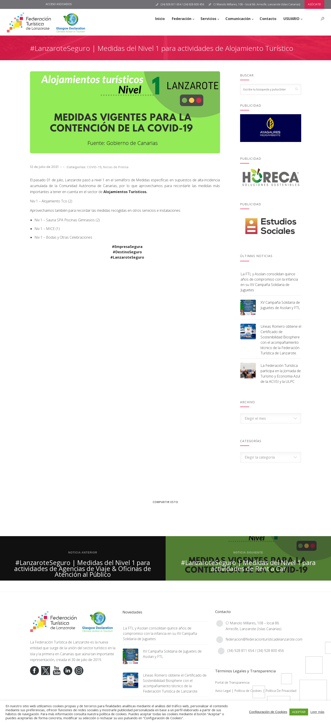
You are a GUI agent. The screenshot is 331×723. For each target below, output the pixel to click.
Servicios (208, 18)
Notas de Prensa (115, 167)
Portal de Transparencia (232, 682)
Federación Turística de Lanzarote (62, 642)
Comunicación (238, 18)
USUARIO (291, 18)
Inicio (160, 18)
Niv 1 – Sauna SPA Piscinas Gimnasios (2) (67, 220)
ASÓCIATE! (314, 4)
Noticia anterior (82, 552)
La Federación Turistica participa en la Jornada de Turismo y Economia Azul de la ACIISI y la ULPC (281, 373)
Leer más (317, 712)
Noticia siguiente (248, 552)
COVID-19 (94, 167)
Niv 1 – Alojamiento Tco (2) (51, 201)
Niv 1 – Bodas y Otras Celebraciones (63, 237)
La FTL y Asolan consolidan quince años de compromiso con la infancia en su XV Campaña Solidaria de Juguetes (269, 282)
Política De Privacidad (281, 691)
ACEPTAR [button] (298, 712)
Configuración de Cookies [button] (268, 712)
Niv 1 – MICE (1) (47, 228)
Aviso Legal (223, 691)
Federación (181, 18)
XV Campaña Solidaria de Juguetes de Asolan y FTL (280, 305)
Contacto (268, 18)
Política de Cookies (248, 691)
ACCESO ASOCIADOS (59, 4)
